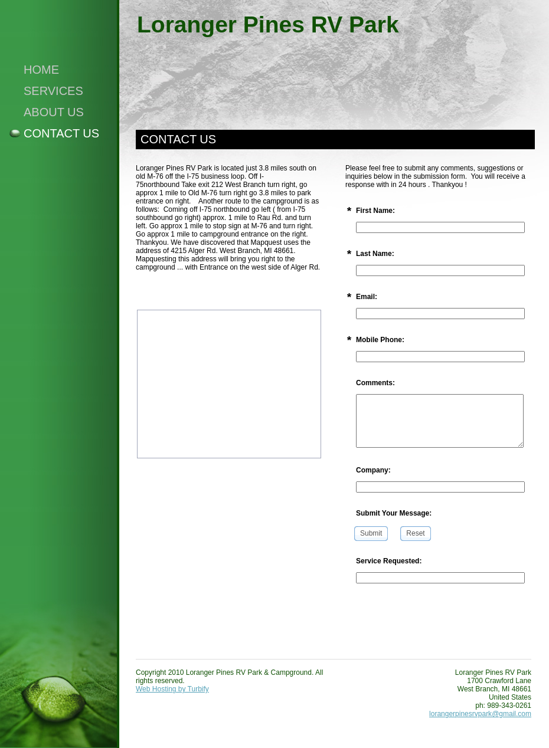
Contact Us (61, 133)
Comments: (375, 383)
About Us (54, 112)
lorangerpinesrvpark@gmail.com (480, 714)
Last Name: (375, 254)
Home (41, 69)
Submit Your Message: (394, 513)
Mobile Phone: (380, 340)
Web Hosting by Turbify (172, 689)
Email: (366, 297)
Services (53, 90)
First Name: (375, 210)
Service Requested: (388, 561)
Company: (373, 470)
